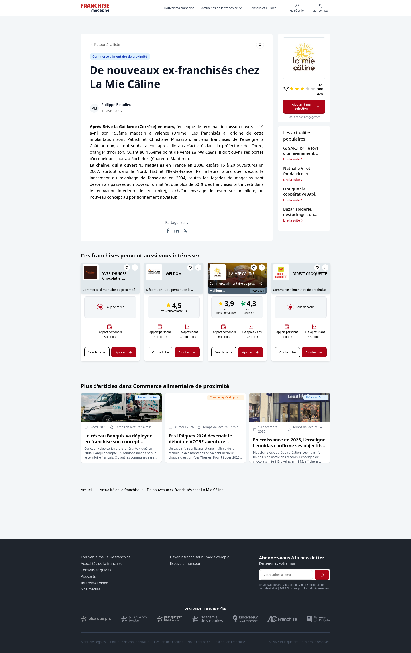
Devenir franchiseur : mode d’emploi (200, 557)
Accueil (87, 489)
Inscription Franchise (229, 642)
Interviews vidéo (94, 583)
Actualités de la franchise (101, 563)
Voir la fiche (96, 352)
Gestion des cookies (168, 642)
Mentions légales (93, 642)
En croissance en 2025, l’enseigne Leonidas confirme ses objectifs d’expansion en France (289, 445)
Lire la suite (293, 159)
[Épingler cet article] (260, 44)
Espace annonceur (185, 563)
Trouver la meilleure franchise (105, 557)
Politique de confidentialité (129, 642)
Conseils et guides (96, 570)
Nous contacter (198, 642)
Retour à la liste (105, 44)
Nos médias (90, 589)
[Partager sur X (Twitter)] (185, 230)
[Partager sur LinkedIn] (176, 230)
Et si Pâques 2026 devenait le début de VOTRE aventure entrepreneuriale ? (200, 441)
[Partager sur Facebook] (167, 230)
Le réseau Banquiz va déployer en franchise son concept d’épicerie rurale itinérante (118, 441)
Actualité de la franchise (120, 489)
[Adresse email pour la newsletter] (286, 575)
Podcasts (88, 576)
